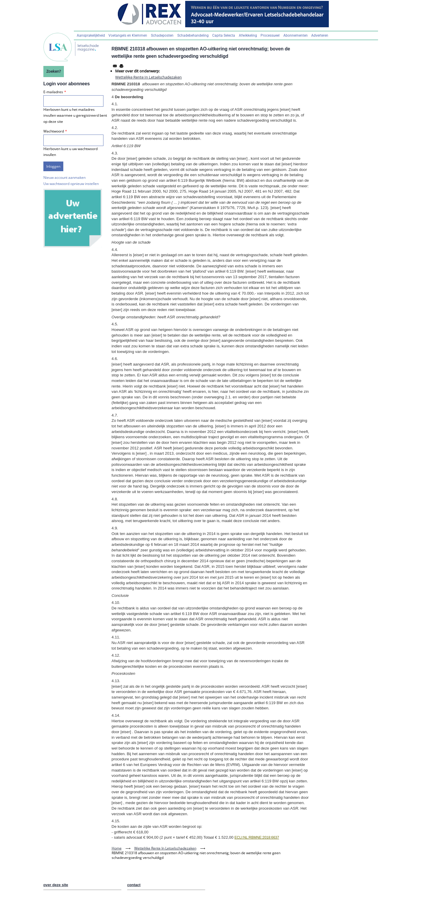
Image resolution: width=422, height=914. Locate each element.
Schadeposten (162, 35)
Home (117, 848)
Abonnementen (295, 35)
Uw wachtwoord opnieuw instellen (71, 183)
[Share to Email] (115, 66)
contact (134, 885)
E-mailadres (53, 91)
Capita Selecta (223, 35)
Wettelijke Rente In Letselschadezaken (148, 77)
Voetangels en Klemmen (127, 35)
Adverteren (319, 35)
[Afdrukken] (121, 66)
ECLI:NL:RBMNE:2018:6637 (256, 837)
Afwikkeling (248, 35)
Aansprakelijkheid (91, 35)
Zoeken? (53, 71)
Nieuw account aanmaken (64, 177)
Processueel (270, 35)
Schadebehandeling (193, 35)
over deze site (55, 885)
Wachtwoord (53, 131)
